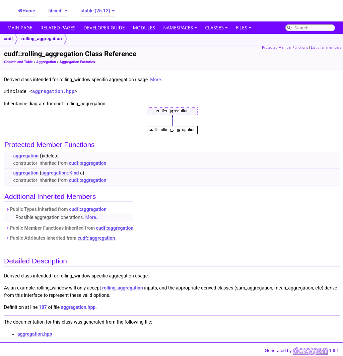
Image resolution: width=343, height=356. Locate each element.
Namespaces (180, 27)
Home (28, 10)
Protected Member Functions (285, 47)
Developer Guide (104, 27)
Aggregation (46, 62)
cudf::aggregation (88, 163)
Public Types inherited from (56, 209)
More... (157, 79)
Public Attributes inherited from (60, 238)
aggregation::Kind (60, 172)
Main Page (19, 27)
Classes (216, 27)
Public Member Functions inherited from (69, 228)
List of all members (326, 47)
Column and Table (18, 62)
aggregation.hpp (53, 91)
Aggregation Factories (77, 62)
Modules (144, 27)
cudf (8, 38)
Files (243, 27)
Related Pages (58, 27)
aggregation (26, 155)
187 (43, 307)
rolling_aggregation (41, 38)
